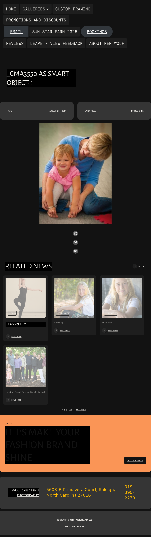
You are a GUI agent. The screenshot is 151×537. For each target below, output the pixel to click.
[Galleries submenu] (36, 9)
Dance (13, 313)
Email (16, 31)
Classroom (16, 324)
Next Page (81, 409)
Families (16, 382)
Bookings (97, 31)
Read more (16, 336)
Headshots (65, 313)
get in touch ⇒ (134, 460)
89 (70, 409)
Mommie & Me (137, 111)
